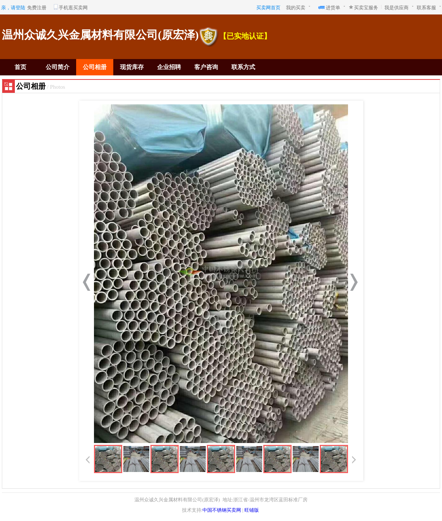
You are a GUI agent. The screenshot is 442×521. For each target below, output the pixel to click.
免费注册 (36, 7)
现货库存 (132, 67)
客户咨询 (206, 67)
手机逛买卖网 (73, 7)
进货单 (333, 7)
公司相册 (95, 67)
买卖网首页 (268, 7)
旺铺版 (251, 510)
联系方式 (243, 67)
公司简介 (57, 67)
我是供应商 (396, 7)
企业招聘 (169, 67)
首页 (20, 67)
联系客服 (426, 7)
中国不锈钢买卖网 (221, 510)
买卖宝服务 (366, 7)
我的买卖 (295, 7)
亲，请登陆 (13, 7)
